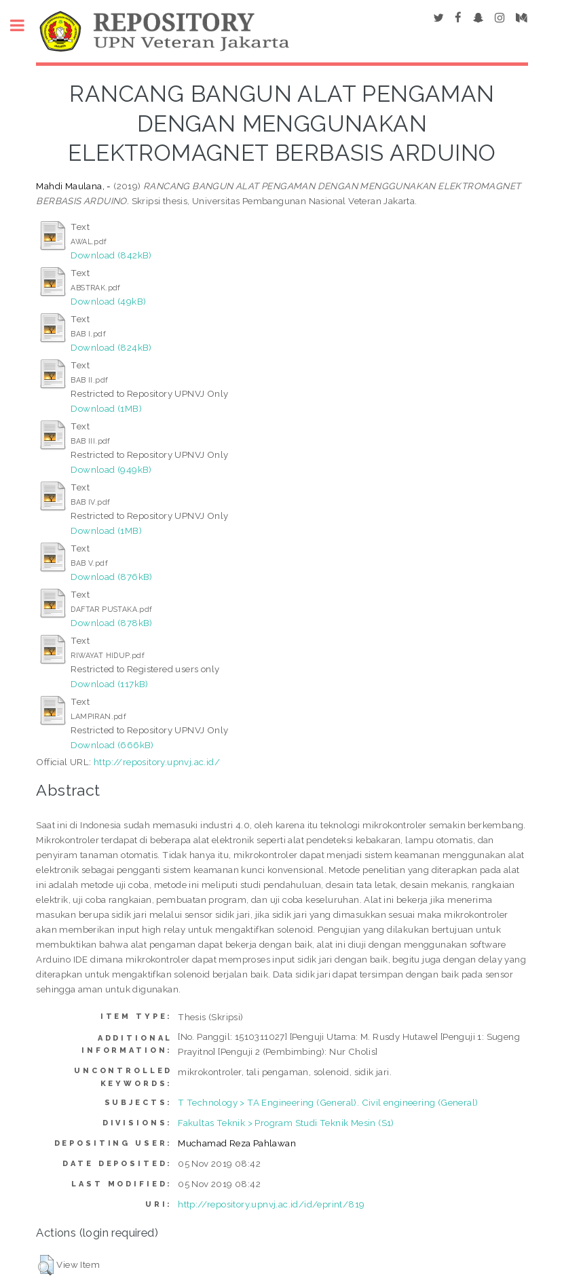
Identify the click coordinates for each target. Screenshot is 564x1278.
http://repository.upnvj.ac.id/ (157, 761)
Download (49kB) (108, 301)
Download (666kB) (112, 744)
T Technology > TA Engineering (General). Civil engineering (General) (328, 1102)
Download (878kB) (111, 622)
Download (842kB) (111, 255)
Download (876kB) (111, 576)
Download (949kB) (111, 469)
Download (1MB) (106, 408)
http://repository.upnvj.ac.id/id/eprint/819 (271, 1204)
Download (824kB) (111, 347)
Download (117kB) (109, 683)
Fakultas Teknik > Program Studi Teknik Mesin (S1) (286, 1122)
